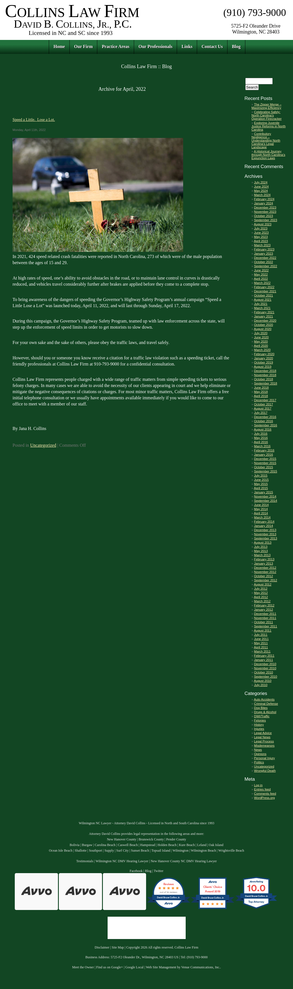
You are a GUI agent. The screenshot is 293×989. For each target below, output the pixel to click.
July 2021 (260, 303)
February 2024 (264, 199)
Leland (201, 845)
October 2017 (263, 404)
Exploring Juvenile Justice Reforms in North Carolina (268, 126)
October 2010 (263, 672)
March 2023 (262, 245)
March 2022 (262, 283)
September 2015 (265, 471)
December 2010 (265, 664)
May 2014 (261, 509)
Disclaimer (102, 947)
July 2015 (260, 475)
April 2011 (261, 647)
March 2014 (262, 517)
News (258, 749)
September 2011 (265, 626)
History (259, 724)
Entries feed (262, 789)
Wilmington (181, 850)
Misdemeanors (264, 745)
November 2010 (265, 668)
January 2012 (263, 609)
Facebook (136, 871)
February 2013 (264, 559)
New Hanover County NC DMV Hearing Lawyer (184, 861)
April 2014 (261, 513)
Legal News (262, 737)
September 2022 (265, 266)
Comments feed (265, 793)
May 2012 (261, 592)
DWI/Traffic (261, 716)
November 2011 (265, 618)
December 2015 (265, 458)
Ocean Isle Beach (60, 850)
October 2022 (263, 262)
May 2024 (261, 190)
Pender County (176, 839)
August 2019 (263, 366)
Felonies (260, 720)
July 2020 (260, 333)
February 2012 (264, 605)
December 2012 (265, 567)
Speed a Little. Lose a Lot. (34, 119)
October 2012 (263, 576)
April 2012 (261, 597)
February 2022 (264, 287)
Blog (236, 46)
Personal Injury (264, 758)
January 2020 (263, 358)
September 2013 (265, 538)
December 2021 (265, 291)
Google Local (134, 967)
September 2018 (265, 383)
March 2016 (262, 446)
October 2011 (263, 622)
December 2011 (265, 613)
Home (59, 46)
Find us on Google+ (109, 967)
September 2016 (265, 425)
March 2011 (262, 651)
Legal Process (264, 741)
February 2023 (264, 249)
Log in (258, 785)
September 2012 (265, 580)
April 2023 (261, 241)
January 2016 (263, 454)
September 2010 (265, 676)
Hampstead (147, 845)
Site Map (118, 947)
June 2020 (261, 337)
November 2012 (265, 572)
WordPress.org (264, 797)
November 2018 (265, 375)
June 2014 (261, 505)
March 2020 (262, 350)
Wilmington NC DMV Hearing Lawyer (122, 861)
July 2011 (260, 634)
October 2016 (263, 421)
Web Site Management (161, 967)
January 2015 (263, 492)
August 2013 (263, 542)
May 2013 (261, 551)
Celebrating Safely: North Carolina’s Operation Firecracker (266, 115)
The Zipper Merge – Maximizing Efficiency (266, 106)
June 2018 (261, 387)
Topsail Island (160, 850)
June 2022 (261, 270)
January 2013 (263, 563)
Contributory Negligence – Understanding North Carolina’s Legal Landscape (265, 140)
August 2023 (263, 224)
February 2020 (264, 354)
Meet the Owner (83, 967)
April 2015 (261, 488)
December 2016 (265, 417)
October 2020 (263, 324)
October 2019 (263, 362)
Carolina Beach (105, 845)
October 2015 (263, 467)
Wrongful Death (265, 770)
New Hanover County (121, 839)
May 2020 (261, 341)
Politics (259, 762)
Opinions (260, 754)
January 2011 (263, 659)
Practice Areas (115, 46)
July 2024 (260, 182)
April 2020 (261, 345)
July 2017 (260, 412)
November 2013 (265, 534)
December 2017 (265, 400)
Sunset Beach (140, 850)
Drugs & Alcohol (265, 712)
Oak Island (216, 845)
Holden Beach (167, 845)
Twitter (158, 871)
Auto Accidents (264, 699)
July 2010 (260, 685)
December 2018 (265, 370)
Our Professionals (156, 46)
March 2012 (262, 601)
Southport (95, 850)
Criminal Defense (266, 703)
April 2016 (261, 442)
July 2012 (260, 588)
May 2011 (261, 643)
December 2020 (265, 320)
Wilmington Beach (203, 850)
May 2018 (261, 391)
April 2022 (261, 278)
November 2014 (265, 496)
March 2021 (262, 308)
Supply (109, 850)
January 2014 (263, 525)
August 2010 (263, 680)
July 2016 (260, 433)
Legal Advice (263, 733)
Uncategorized (43, 445)
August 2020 (263, 329)
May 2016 (261, 437)
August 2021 (263, 299)
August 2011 (263, 630)
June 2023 (261, 232)
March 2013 (262, 555)
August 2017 (263, 408)
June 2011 (261, 639)
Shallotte (81, 850)
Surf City (122, 850)
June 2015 (261, 479)
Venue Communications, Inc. (200, 967)
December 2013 (265, 530)
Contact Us (212, 46)
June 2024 (261, 186)
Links (186, 46)
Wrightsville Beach (231, 850)
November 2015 (265, 463)
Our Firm (83, 46)
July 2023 (260, 228)
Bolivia (74, 845)
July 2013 (260, 546)
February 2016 (264, 450)
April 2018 (261, 396)
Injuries (259, 728)
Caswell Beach (128, 845)
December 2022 (265, 257)
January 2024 (263, 203)
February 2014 (264, 521)
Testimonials (84, 861)
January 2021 (263, 316)
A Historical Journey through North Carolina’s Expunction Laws (268, 155)
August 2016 (263, 429)
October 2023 (263, 216)
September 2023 (265, 220)
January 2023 (263, 253)
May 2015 (261, 484)
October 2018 (263, 379)
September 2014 (265, 500)
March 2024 (262, 195)
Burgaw (87, 845)
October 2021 (263, 295)
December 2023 (265, 207)
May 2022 (261, 274)
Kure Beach (187, 845)
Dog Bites (261, 708)
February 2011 (264, 655)
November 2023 (265, 211)
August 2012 (263, 584)
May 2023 (261, 236)
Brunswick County (151, 839)
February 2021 (264, 312)
